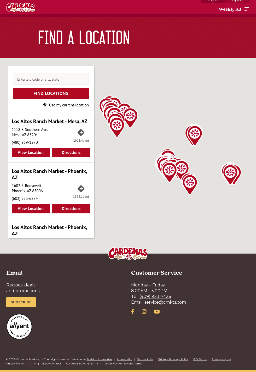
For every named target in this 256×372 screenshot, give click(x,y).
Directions (71, 152)
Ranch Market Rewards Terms (122, 363)
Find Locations (50, 93)
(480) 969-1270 (25, 142)
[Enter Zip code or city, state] (51, 79)
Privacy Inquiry (221, 359)
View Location (31, 152)
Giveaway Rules (51, 363)
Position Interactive (99, 359)
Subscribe (21, 302)
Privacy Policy (15, 363)
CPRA (32, 363)
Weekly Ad (230, 9)
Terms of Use (145, 359)
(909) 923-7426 (155, 296)
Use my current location (69, 105)
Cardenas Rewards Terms (82, 363)
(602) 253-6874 (25, 198)
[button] (130, 117)
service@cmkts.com (165, 302)
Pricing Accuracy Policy (173, 359)
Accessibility (124, 359)
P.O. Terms (200, 359)
